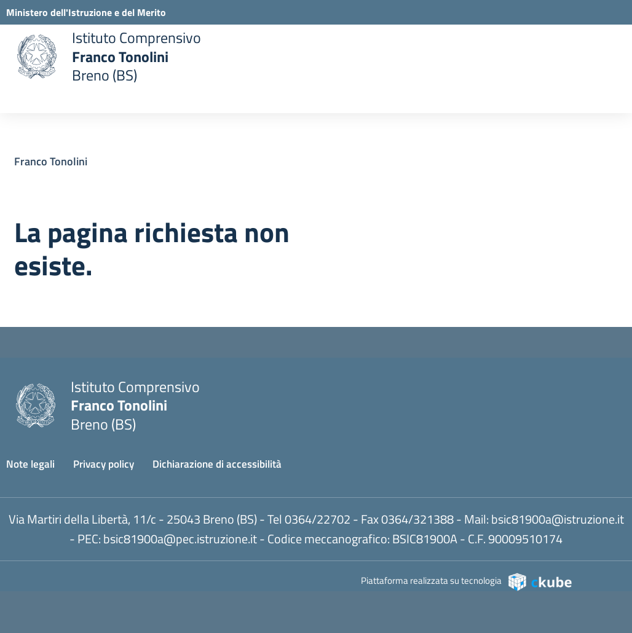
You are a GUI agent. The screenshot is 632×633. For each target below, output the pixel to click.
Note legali (30, 464)
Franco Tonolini (50, 161)
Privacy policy (103, 464)
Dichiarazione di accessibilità (217, 464)
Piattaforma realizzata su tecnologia (467, 581)
